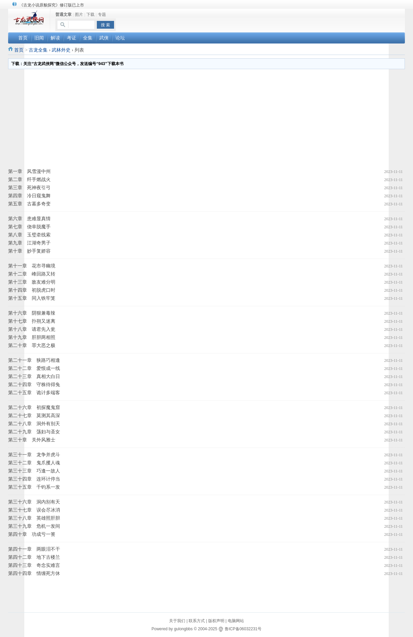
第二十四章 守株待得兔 (34, 384)
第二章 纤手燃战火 (29, 179)
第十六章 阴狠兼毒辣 (31, 313)
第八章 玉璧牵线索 (29, 234)
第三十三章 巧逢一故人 (34, 470)
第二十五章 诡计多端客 (34, 392)
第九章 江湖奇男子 (29, 242)
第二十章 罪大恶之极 (31, 345)
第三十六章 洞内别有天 (34, 501)
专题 (102, 14)
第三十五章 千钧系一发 (34, 487)
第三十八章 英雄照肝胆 (34, 518)
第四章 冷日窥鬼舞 (29, 195)
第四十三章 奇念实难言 (34, 565)
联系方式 (197, 620)
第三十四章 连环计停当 (34, 479)
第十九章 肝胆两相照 (31, 337)
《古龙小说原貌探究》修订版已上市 (51, 5)
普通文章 (63, 14)
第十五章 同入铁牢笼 (31, 298)
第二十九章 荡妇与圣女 (34, 431)
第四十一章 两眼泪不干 (34, 549)
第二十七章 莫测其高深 (34, 415)
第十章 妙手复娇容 (29, 251)
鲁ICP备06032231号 (243, 629)
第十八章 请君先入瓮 (31, 329)
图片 (79, 14)
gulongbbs (183, 629)
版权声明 (216, 620)
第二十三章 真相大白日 (34, 376)
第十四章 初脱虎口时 (31, 290)
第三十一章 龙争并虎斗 (34, 454)
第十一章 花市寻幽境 (31, 265)
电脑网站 (236, 620)
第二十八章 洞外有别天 (34, 423)
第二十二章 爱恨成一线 (34, 368)
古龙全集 (38, 50)
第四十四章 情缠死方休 (34, 573)
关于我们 (177, 620)
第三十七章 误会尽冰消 (34, 510)
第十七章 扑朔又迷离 (31, 321)
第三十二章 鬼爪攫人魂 (34, 462)
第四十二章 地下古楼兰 (34, 557)
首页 (19, 50)
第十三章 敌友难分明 (31, 282)
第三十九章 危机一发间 (34, 526)
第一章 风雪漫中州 (29, 171)
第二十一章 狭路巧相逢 (34, 360)
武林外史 (61, 50)
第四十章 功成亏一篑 (31, 534)
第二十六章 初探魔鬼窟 (34, 407)
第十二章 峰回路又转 (31, 274)
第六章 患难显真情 (29, 218)
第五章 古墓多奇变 (29, 203)
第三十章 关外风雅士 (31, 439)
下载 (90, 14)
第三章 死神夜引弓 (29, 187)
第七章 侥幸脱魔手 (29, 226)
